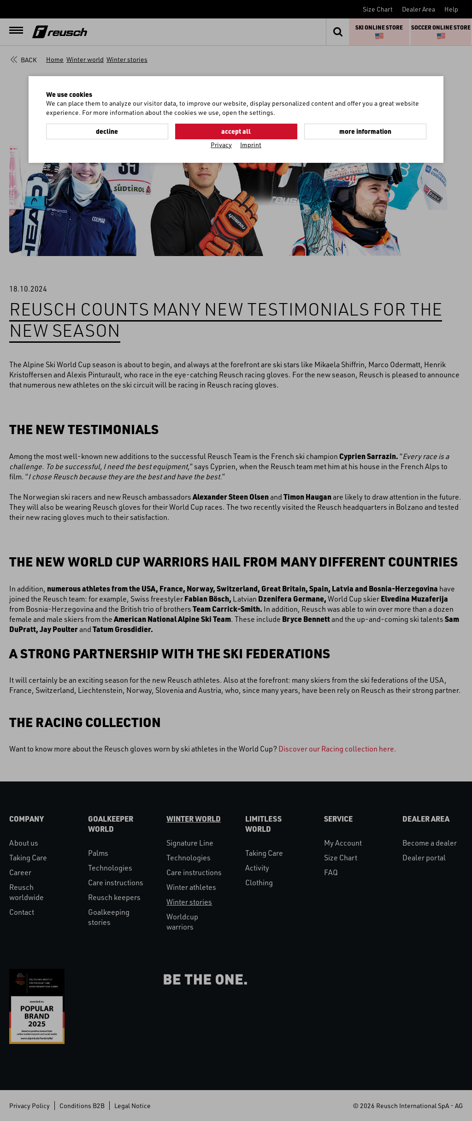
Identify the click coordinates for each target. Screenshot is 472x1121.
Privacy (221, 145)
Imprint (250, 145)
